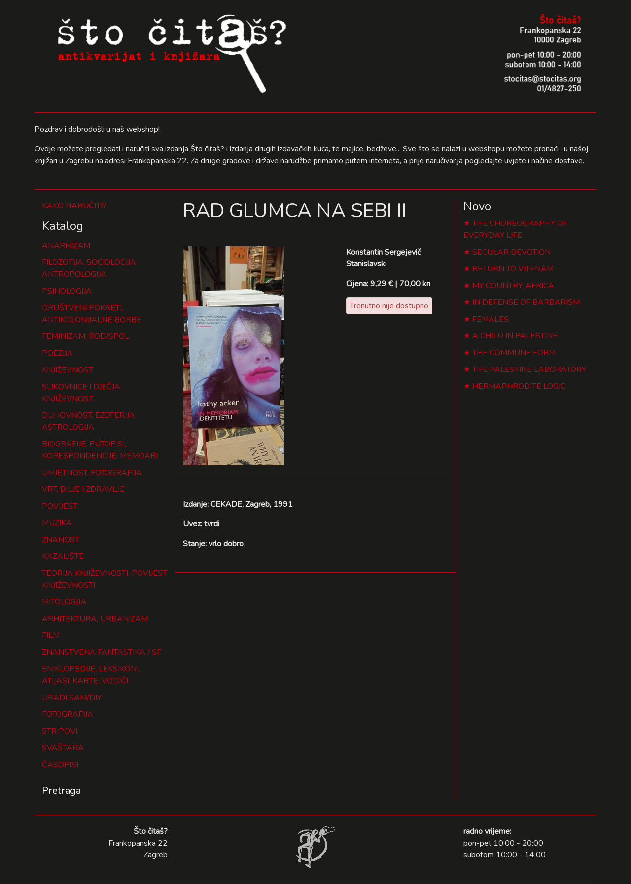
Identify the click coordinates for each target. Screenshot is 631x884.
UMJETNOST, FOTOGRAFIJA (92, 472)
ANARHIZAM (66, 245)
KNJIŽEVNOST (67, 370)
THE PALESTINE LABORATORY (529, 369)
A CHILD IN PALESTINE (515, 336)
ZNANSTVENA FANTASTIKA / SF (101, 652)
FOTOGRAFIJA (67, 714)
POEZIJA (57, 353)
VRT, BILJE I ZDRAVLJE (83, 489)
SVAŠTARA (63, 747)
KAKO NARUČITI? (74, 205)
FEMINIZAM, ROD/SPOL (85, 336)
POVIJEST (59, 506)
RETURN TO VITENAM (513, 268)
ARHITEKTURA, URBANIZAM (95, 618)
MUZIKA (57, 522)
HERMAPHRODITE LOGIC (518, 386)
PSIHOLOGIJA (67, 291)
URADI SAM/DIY (72, 697)
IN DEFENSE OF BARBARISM (526, 302)
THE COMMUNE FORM (514, 352)
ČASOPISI (60, 764)
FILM (51, 635)
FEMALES (490, 319)
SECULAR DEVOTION (511, 252)
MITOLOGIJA (64, 601)
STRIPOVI (59, 731)
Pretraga (61, 790)
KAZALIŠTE (63, 556)
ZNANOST (60, 539)
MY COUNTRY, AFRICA (513, 285)
